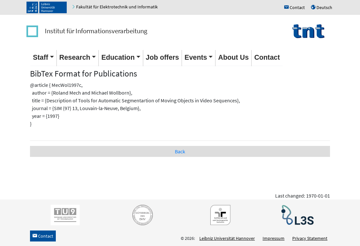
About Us (233, 57)
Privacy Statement (309, 238)
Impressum (274, 238)
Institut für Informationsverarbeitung (96, 30)
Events (196, 57)
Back (180, 151)
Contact (267, 57)
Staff (40, 57)
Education (118, 57)
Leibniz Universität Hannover (227, 238)
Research (74, 57)
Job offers (162, 57)
